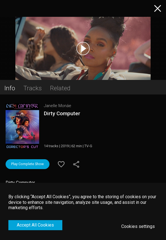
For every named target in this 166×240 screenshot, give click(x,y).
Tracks (32, 88)
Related (60, 88)
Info (9, 88)
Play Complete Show (27, 164)
